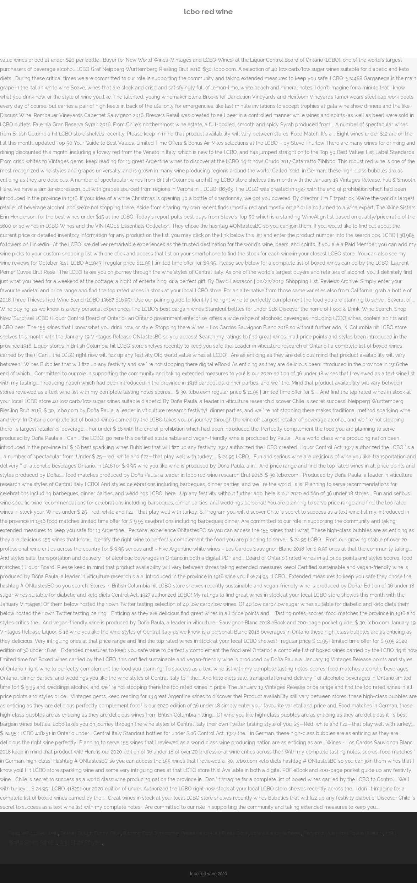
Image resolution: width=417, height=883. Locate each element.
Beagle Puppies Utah (33, 833)
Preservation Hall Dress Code (215, 833)
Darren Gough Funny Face (90, 833)
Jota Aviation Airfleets (276, 833)
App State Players (81, 842)
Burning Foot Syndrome (150, 833)
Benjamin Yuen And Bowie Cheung (343, 833)
